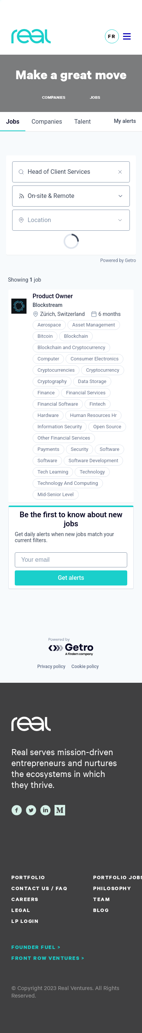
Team (101, 899)
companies (46, 121)
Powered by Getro (118, 260)
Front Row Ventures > (48, 958)
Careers (25, 899)
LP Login (25, 921)
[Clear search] (120, 172)
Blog (101, 910)
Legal (21, 910)
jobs (12, 121)
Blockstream (47, 305)
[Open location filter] (120, 220)
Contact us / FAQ (39, 888)
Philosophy (112, 888)
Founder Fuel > (36, 947)
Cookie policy (85, 666)
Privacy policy (51, 666)
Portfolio (28, 877)
